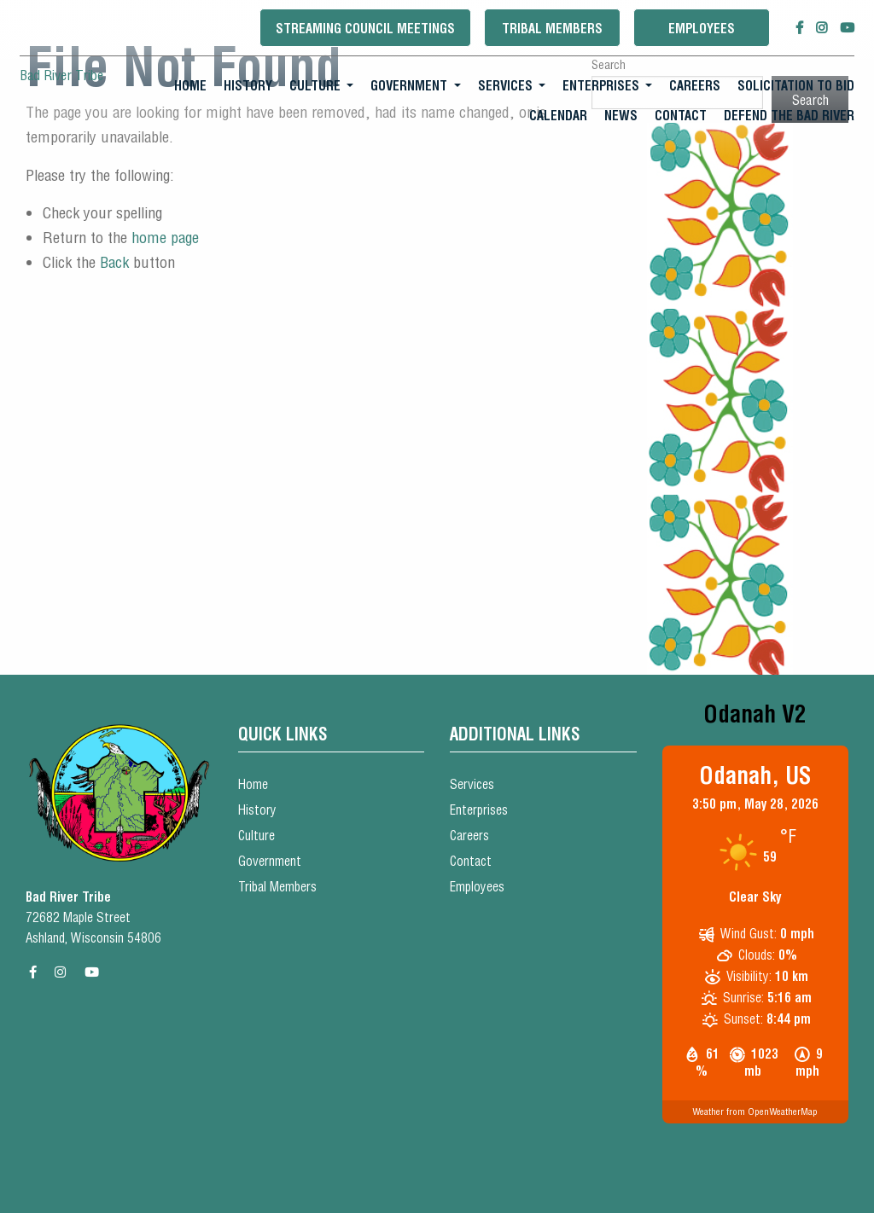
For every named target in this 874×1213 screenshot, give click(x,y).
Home (190, 86)
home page (165, 237)
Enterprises (600, 86)
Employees (701, 28)
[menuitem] (190, 86)
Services (505, 86)
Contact (681, 115)
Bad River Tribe (61, 75)
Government (408, 86)
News (621, 115)
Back (114, 262)
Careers (694, 86)
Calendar (558, 115)
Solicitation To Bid (795, 86)
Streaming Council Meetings (365, 28)
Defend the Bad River (789, 115)
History (248, 86)
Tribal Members (552, 28)
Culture (315, 86)
